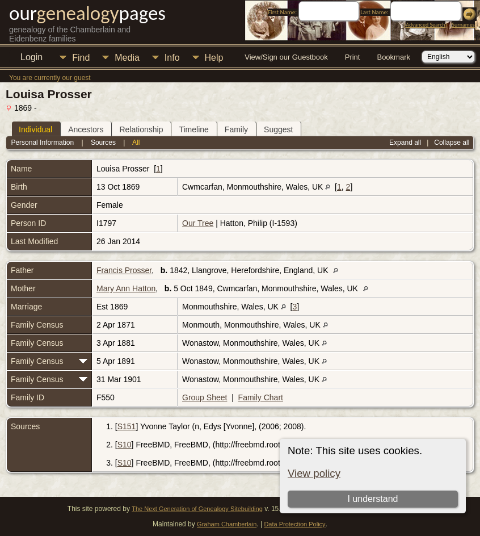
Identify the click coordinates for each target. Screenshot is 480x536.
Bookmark (393, 57)
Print (352, 57)
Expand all (405, 142)
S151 (126, 426)
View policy (314, 473)
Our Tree (197, 223)
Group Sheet (204, 397)
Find (81, 57)
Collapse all (451, 142)
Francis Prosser (123, 270)
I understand (372, 499)
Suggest (278, 129)
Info (172, 57)
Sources (103, 142)
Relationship (141, 129)
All (136, 142)
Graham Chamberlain (226, 524)
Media (127, 57)
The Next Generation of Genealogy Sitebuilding (197, 508)
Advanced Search (425, 24)
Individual (35, 129)
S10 (124, 444)
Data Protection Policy (294, 524)
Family (236, 129)
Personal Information (42, 142)
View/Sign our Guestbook (286, 57)
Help (214, 57)
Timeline (193, 129)
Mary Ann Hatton (125, 288)
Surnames (463, 24)
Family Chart (260, 397)
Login (31, 57)
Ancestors (85, 129)
